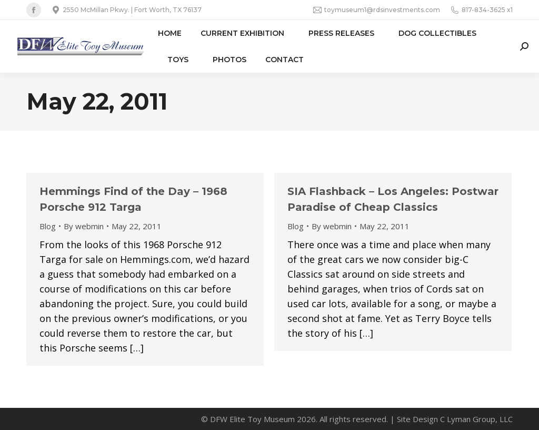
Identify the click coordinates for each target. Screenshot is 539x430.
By (84, 226)
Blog (47, 226)
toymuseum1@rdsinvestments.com (376, 10)
